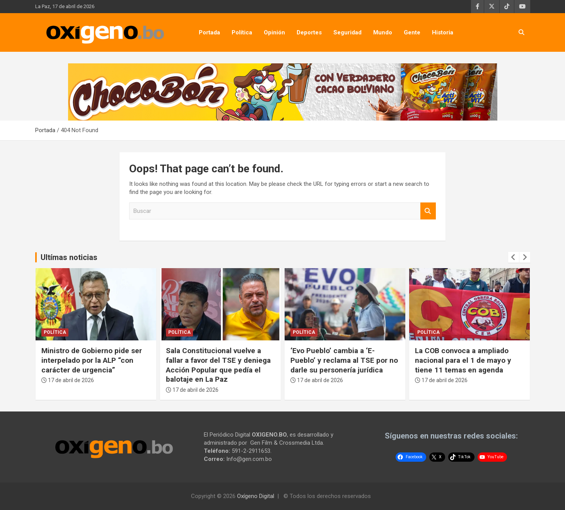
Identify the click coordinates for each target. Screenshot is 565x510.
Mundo (382, 32)
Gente (412, 32)
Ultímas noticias (69, 257)
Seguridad (347, 32)
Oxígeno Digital (255, 496)
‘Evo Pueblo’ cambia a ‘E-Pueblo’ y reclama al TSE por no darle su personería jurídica (344, 360)
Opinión (274, 32)
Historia (442, 32)
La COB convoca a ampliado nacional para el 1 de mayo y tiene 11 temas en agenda (463, 360)
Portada (209, 32)
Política (242, 32)
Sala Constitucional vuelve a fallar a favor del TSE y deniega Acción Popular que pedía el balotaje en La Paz (218, 365)
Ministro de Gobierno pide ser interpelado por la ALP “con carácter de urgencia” (91, 360)
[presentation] (513, 257)
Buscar (428, 211)
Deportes (309, 32)
